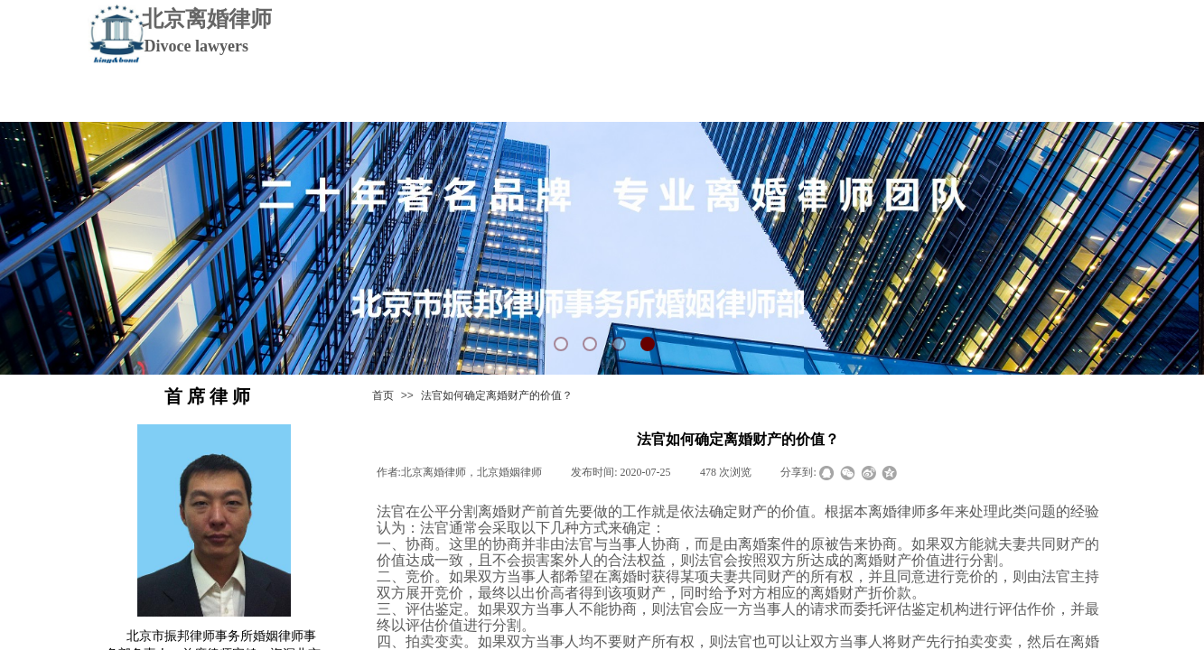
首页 (383, 395)
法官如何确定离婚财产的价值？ (497, 395)
